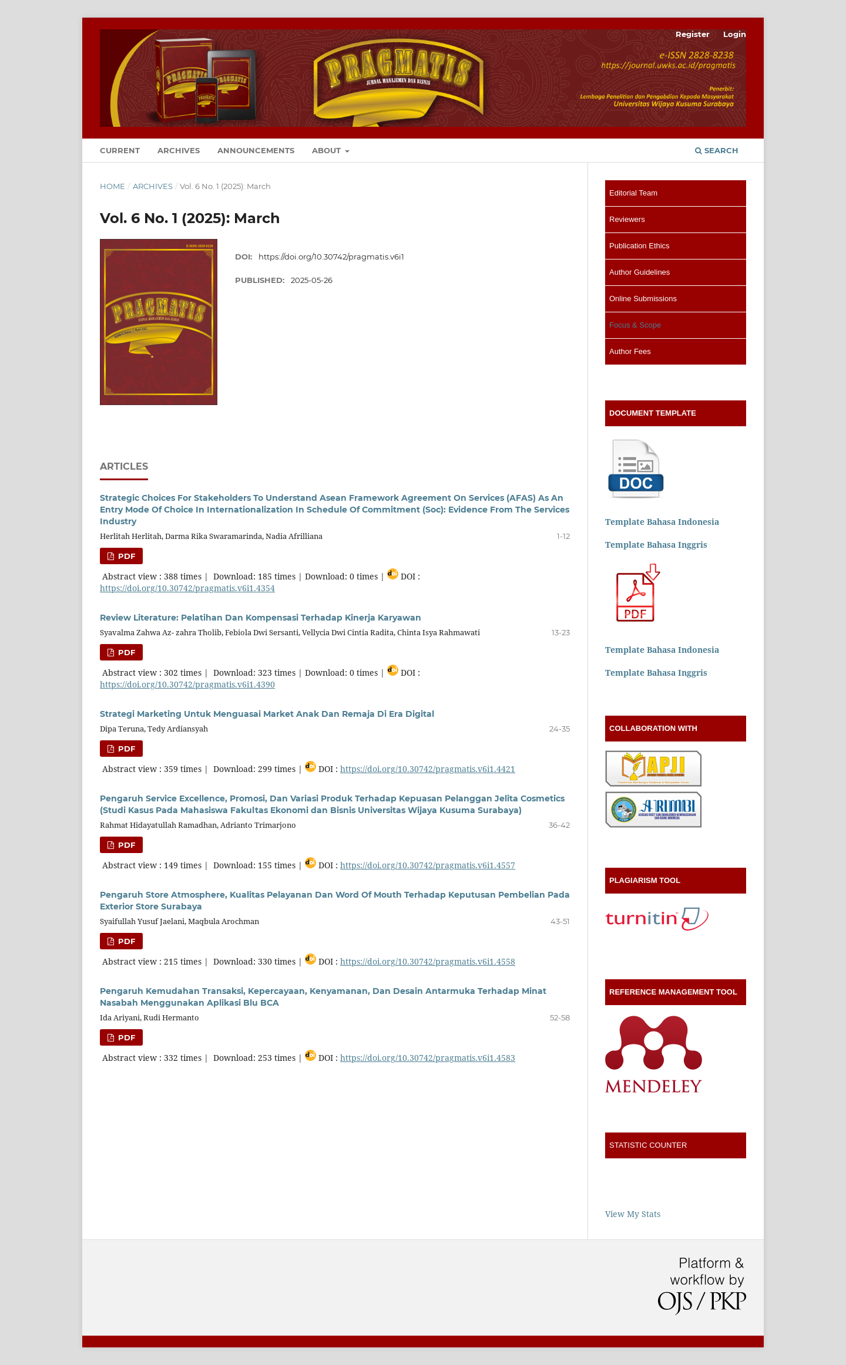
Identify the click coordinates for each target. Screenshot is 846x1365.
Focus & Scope (635, 325)
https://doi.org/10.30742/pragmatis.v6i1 (331, 256)
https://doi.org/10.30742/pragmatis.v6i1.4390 (187, 684)
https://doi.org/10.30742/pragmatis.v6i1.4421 (427, 768)
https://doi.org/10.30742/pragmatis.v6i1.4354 (187, 588)
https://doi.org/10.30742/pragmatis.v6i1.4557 (427, 865)
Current (120, 150)
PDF (125, 556)
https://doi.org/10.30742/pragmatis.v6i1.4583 (427, 1057)
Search (716, 150)
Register (693, 34)
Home (112, 186)
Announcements (255, 150)
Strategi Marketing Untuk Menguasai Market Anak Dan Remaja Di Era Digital (267, 714)
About (327, 150)
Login (734, 34)
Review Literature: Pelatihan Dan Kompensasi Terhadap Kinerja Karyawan (260, 617)
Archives (178, 150)
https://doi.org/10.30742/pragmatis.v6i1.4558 (427, 961)
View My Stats (632, 1213)
